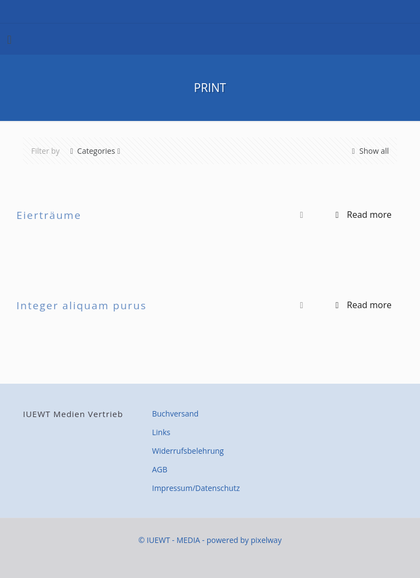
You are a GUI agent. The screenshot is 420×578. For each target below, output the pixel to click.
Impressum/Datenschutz (196, 488)
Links (161, 432)
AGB (159, 469)
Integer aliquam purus (81, 305)
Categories (95, 151)
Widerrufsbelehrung (188, 451)
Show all (369, 151)
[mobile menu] (9, 39)
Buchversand (175, 413)
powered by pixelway (244, 540)
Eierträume (48, 215)
